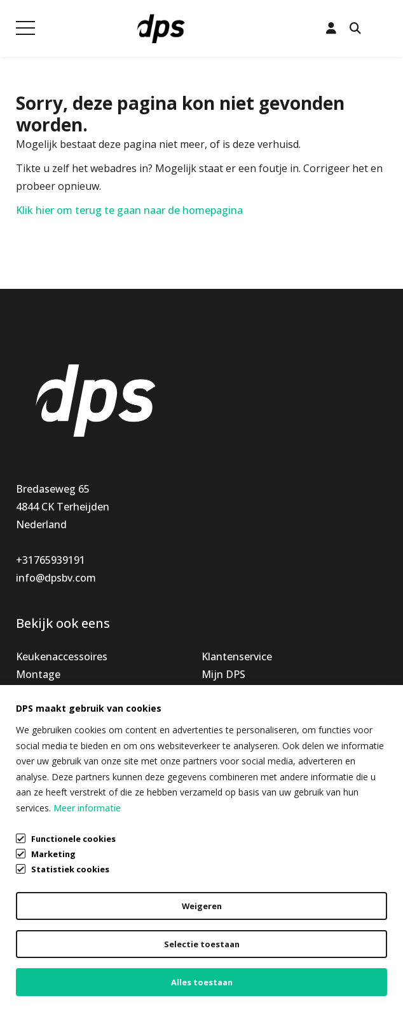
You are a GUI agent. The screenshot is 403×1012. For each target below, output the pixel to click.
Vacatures (226, 728)
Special (32, 710)
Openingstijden (239, 692)
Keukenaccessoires (61, 656)
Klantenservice (237, 656)
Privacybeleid (47, 947)
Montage (38, 674)
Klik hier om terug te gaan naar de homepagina (129, 210)
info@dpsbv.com (56, 578)
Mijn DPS (223, 674)
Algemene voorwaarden (73, 923)
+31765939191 (50, 560)
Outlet (32, 728)
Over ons (223, 710)
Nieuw (31, 692)
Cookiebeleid (47, 971)
